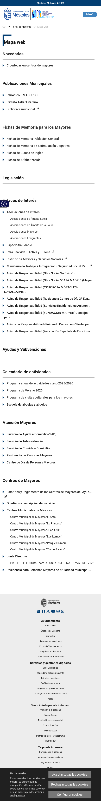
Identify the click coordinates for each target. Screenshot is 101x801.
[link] (29, 13)
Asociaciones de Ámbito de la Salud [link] (32, 225)
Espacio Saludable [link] (19, 245)
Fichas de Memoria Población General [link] (33, 139)
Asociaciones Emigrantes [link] (25, 238)
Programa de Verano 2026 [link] (24, 390)
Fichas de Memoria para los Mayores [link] (37, 127)
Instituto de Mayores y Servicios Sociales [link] (37, 259)
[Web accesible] (4, 204)
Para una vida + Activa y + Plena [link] (30, 252)
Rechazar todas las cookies (69, 784)
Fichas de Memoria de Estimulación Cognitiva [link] (38, 146)
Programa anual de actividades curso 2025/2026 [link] (40, 383)
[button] (90, 14)
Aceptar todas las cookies (69, 774)
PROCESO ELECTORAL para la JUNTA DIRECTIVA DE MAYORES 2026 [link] (52, 563)
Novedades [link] (13, 54)
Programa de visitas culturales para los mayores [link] (40, 397)
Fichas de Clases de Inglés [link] (25, 153)
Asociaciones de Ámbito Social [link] (29, 218)
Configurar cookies (70, 794)
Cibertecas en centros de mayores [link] (30, 65)
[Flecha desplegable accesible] (7, 204)
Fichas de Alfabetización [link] (24, 160)
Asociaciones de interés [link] (23, 212)
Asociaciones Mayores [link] (23, 231)
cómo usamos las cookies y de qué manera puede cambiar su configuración (28, 792)
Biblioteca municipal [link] (23, 109)
